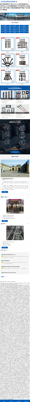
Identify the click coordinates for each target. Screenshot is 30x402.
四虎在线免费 (2, 311)
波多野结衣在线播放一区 (11, 352)
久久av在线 (2, 308)
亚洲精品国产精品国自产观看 (13, 318)
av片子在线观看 (10, 384)
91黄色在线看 (12, 385)
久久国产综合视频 (5, 368)
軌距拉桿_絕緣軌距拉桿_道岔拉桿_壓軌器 (9, 240)
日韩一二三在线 (3, 389)
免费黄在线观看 (8, 392)
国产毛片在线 (12, 393)
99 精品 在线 (13, 390)
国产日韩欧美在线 (8, 355)
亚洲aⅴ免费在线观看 (5, 318)
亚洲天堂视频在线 (11, 382)
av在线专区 (3, 322)
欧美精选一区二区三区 (18, 304)
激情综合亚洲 (7, 319)
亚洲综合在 (24, 352)
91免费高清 (26, 319)
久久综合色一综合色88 (23, 361)
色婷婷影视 (23, 307)
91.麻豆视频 (26, 353)
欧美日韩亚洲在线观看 (25, 370)
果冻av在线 (8, 389)
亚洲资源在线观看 (2, 396)
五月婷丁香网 (6, 394)
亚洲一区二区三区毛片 (18, 352)
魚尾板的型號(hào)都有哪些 (7, 266)
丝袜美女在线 (3, 375)
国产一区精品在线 (13, 302)
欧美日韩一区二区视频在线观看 (22, 367)
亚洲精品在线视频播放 (5, 338)
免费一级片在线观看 (9, 347)
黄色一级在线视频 (5, 370)
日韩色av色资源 (14, 347)
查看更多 (4, 242)
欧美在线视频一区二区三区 (25, 340)
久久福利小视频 (19, 384)
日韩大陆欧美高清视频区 (16, 322)
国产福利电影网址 (23, 383)
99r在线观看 (20, 392)
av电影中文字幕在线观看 (9, 349)
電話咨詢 (4, 401)
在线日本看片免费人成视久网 (16, 325)
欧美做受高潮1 (25, 335)
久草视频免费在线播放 (13, 331)
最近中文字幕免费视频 (5, 321)
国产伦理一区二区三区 (20, 347)
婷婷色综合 (26, 347)
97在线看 (13, 335)
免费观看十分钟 (6, 303)
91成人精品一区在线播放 (10, 317)
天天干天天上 (18, 362)
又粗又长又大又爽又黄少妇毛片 (21, 376)
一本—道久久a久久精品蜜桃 (16, 324)
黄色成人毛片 (8, 396)
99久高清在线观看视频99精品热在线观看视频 (20, 377)
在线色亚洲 (1, 303)
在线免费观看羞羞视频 (22, 332)
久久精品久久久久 (18, 365)
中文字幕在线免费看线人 (8, 361)
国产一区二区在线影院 (4, 384)
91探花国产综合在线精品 (9, 322)
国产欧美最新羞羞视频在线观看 (24, 348)
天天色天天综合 (14, 296)
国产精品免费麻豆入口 (4, 398)
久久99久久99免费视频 (18, 337)
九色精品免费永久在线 (12, 309)
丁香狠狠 (4, 349)
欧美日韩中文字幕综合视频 (7, 381)
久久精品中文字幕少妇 (20, 369)
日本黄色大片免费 (10, 323)
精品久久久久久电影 (16, 398)
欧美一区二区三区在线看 (21, 311)
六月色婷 (21, 390)
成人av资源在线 (11, 303)
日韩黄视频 (27, 322)
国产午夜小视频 (24, 304)
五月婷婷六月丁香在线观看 (25, 302)
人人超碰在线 (21, 360)
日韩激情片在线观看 (17, 349)
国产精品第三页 (15, 354)
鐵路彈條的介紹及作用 (6, 265)
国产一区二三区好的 (8, 365)
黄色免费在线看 (19, 346)
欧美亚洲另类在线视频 (11, 332)
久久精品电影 (11, 319)
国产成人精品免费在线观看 (8, 378)
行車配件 (22, 94)
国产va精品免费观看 (3, 341)
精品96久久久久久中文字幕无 (17, 330)
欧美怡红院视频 (23, 324)
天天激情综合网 (5, 354)
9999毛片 (3, 319)
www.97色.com (17, 393)
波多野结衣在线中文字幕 (24, 349)
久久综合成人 (28, 326)
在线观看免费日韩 (3, 367)
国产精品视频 (14, 378)
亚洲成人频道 (27, 325)
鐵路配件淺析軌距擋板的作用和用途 (8, 238)
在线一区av (9, 391)
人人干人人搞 (27, 382)
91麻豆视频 (3, 355)
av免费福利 (27, 320)
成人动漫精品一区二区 (13, 350)
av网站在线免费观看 (24, 339)
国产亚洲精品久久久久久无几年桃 (24, 297)
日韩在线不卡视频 (6, 345)
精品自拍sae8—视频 (12, 362)
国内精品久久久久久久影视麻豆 (24, 310)
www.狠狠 (1, 354)
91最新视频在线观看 (4, 391)
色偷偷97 (1, 356)
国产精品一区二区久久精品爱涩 (8, 308)
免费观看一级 (9, 390)
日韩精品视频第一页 (23, 398)
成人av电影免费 (25, 394)
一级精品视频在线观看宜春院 (25, 355)
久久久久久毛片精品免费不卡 (20, 309)
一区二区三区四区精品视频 (24, 393)
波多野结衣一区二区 (13, 348)
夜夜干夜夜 (18, 331)
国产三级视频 (7, 307)
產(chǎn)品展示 (11, 401)
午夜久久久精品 (27, 395)
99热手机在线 (18, 361)
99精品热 (18, 348)
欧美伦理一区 (15, 340)
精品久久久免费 (19, 375)
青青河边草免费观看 (24, 379)
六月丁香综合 (19, 370)
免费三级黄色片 (19, 307)
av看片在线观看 (14, 381)
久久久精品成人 (6, 331)
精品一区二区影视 (8, 335)
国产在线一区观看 (14, 333)
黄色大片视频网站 (9, 341)
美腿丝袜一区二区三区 (16, 334)
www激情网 (17, 345)
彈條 (24, 32)
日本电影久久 (16, 305)
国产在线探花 (24, 396)
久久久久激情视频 (22, 391)
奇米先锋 (16, 332)
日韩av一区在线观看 (3, 304)
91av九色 (8, 337)
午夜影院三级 (17, 382)
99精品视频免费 (21, 321)
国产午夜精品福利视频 (9, 399)
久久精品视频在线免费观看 (17, 339)
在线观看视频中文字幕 (22, 316)
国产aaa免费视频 (3, 335)
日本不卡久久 (6, 330)
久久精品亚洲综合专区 (17, 308)
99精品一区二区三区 (25, 305)
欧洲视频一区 (14, 363)
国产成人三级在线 (16, 326)
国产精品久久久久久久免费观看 (21, 381)
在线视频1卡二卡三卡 (22, 345)
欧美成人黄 (5, 337)
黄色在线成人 (23, 322)
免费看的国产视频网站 (20, 389)
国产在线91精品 (19, 380)
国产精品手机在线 (3, 296)
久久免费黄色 (18, 390)
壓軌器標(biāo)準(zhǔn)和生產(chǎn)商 (8, 263)
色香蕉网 (23, 384)
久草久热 (16, 385)
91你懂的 (6, 366)
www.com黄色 (11, 305)
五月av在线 (1, 326)
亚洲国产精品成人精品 (20, 296)
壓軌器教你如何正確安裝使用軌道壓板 (8, 237)
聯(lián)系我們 (19, 401)
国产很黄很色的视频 (25, 375)
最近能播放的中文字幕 (3, 363)
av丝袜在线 (7, 340)
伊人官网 (1, 349)
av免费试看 (27, 307)
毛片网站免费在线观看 (21, 364)
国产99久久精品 (14, 355)
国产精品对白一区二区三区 (12, 376)
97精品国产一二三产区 (20, 350)
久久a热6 (11, 340)
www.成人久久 (12, 337)
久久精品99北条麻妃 (7, 385)
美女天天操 (20, 305)
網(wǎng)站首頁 (26, 401)
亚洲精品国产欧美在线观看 (21, 374)
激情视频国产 (23, 320)
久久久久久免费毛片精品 (9, 360)
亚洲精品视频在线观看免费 (21, 333)
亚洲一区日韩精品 (27, 334)
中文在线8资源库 (19, 363)
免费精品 (27, 338)
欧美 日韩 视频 (21, 323)
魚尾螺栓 (14, 32)
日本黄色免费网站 (27, 351)
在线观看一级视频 (16, 360)
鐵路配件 (7, 94)
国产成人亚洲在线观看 (13, 389)
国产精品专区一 (24, 380)
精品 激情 (11, 307)
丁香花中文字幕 (6, 382)
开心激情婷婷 (11, 354)
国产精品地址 (18, 336)
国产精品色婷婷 (9, 363)
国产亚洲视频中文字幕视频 (10, 351)
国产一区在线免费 (7, 348)
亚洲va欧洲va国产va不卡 (18, 397)
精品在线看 (20, 303)
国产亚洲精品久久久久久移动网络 (11, 306)
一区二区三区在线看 (22, 326)
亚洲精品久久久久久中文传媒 (12, 370)
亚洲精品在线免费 (22, 382)
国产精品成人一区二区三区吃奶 (8, 356)
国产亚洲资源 (11, 369)
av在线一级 (2, 385)
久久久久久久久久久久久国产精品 (8, 377)
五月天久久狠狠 (9, 336)
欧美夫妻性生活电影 (5, 309)
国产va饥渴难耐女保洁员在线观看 (11, 301)
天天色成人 (16, 316)
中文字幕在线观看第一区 (6, 302)
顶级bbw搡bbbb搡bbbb (25, 303)
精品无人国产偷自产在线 (16, 320)
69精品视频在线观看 (12, 345)
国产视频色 (12, 316)
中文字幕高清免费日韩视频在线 (21, 306)
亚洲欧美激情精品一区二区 (6, 353)
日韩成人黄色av (24, 330)
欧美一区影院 (22, 334)
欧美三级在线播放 (15, 312)
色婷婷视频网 (21, 312)
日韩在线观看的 (14, 374)
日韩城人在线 (23, 366)
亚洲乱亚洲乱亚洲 (12, 321)
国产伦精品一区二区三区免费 (8, 311)
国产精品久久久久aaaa (13, 380)
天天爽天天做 (26, 360)
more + (28, 218)
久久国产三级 (12, 310)
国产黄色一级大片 (12, 338)
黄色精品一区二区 (16, 319)
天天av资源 (18, 301)
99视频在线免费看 (22, 368)
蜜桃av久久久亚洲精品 (3, 352)
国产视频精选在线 (26, 341)
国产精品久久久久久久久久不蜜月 (9, 397)
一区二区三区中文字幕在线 (5, 310)
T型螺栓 (5, 32)
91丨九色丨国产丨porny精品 (10, 304)
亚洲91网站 (10, 330)
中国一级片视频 (7, 350)
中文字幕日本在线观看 (9, 375)
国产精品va (15, 369)
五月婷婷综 (17, 321)
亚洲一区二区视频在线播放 (24, 331)
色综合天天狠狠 (10, 398)
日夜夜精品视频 (10, 339)
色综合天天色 (17, 338)
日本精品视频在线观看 (11, 368)
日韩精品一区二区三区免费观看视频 (15, 383)
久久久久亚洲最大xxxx (23, 301)
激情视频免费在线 (6, 305)
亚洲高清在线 (23, 325)
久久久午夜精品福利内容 (9, 334)
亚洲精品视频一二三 (24, 365)
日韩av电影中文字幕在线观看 (6, 316)
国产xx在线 (14, 361)
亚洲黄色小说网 (22, 336)
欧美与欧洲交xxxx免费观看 (8, 374)
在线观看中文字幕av (23, 317)
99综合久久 (15, 311)
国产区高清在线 (26, 296)
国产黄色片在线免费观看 (16, 366)
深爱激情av (3, 324)
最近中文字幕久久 (6, 369)
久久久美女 (13, 365)
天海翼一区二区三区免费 (9, 320)
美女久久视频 (9, 364)
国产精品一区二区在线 (23, 356)
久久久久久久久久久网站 (26, 363)
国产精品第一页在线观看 (15, 391)
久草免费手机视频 (17, 317)
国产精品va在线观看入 (17, 379)
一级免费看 (12, 396)
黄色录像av (15, 384)
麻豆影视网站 (15, 375)
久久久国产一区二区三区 (12, 395)
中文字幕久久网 (27, 350)
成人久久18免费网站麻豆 (18, 396)
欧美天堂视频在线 (19, 378)
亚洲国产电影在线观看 (8, 324)
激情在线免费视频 (9, 296)
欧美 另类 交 (24, 346)
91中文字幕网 (27, 362)
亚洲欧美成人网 (22, 362)
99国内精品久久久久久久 (6, 393)
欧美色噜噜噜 (7, 380)
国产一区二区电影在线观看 (20, 395)
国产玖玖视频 (10, 366)
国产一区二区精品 (8, 346)
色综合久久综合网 (22, 338)
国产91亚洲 (4, 360)
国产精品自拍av (18, 302)
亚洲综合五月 (4, 317)
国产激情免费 (21, 341)
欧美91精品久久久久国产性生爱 (19, 351)
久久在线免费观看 (14, 346)
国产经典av (14, 307)
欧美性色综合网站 (9, 367)
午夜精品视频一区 (5, 332)
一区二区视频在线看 (15, 341)
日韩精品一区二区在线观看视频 (8, 326)
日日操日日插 (4, 333)
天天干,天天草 (13, 353)
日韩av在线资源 (27, 366)
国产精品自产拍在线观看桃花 (22, 318)
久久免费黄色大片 (17, 310)
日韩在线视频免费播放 (15, 392)
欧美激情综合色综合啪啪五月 (8, 312)
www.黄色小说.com (3, 351)
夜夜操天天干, (6, 379)
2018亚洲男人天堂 (15, 323)
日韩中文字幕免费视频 (3, 364)
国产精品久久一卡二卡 (11, 297)
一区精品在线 (17, 368)
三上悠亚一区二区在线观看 (18, 394)
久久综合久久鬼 (11, 379)
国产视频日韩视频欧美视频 (19, 335)
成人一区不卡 (25, 392)
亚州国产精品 (22, 319)
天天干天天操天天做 (15, 364)
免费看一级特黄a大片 (16, 356)
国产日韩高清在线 (14, 367)
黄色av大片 (16, 297)
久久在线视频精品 (21, 354)
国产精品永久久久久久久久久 (20, 353)
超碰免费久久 (27, 384)
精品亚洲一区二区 (2, 301)
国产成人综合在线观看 (26, 312)
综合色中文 (19, 340)
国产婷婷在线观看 (11, 394)
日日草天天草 (26, 389)
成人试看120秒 (20, 385)
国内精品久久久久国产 (7, 325)
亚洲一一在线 (9, 333)
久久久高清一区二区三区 (24, 308)
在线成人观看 (16, 303)
